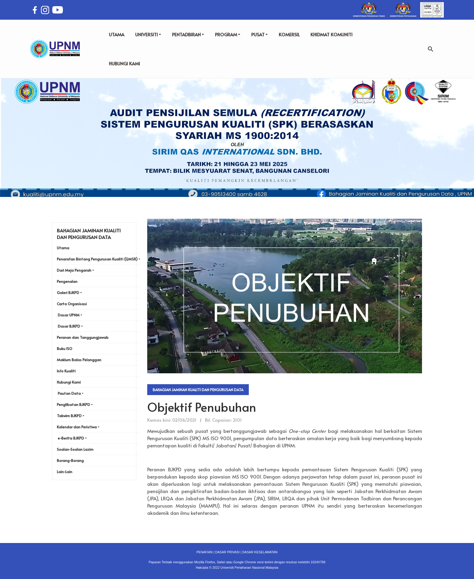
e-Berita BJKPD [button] (71, 438)
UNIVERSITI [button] (148, 34)
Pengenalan (67, 281)
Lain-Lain (64, 471)
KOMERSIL (289, 34)
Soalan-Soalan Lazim (75, 449)
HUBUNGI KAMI (124, 63)
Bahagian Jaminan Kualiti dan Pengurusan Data (198, 389)
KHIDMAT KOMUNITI (331, 34)
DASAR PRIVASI (227, 552)
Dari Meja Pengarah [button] (74, 270)
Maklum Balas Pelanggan (79, 359)
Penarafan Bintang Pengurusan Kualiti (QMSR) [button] (97, 259)
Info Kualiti (66, 370)
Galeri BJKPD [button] (68, 292)
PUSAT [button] (259, 34)
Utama (63, 247)
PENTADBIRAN (188, 34)
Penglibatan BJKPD (73, 404)
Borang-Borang (70, 460)
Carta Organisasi (72, 303)
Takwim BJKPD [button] (69, 415)
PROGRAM (227, 34)
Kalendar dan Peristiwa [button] (77, 426)
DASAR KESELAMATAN (260, 552)
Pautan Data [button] (69, 393)
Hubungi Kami (69, 382)
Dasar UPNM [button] (69, 314)
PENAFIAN (204, 552)
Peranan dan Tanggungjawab (83, 337)
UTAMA (116, 34)
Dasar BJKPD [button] (69, 326)
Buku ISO (64, 348)
